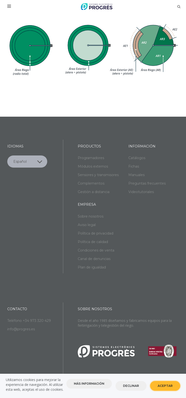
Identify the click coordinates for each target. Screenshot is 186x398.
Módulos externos (93, 166)
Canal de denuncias (94, 259)
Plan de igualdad (92, 267)
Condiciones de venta (96, 250)
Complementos (91, 183)
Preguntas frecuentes (147, 183)
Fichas (133, 166)
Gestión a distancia (93, 192)
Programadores (91, 158)
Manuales (136, 175)
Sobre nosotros (90, 216)
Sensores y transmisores (98, 175)
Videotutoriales (141, 192)
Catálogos (136, 158)
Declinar (131, 386)
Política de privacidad (95, 233)
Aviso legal (87, 225)
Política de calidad (93, 242)
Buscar (178, 6)
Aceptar (165, 386)
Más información (89, 383)
